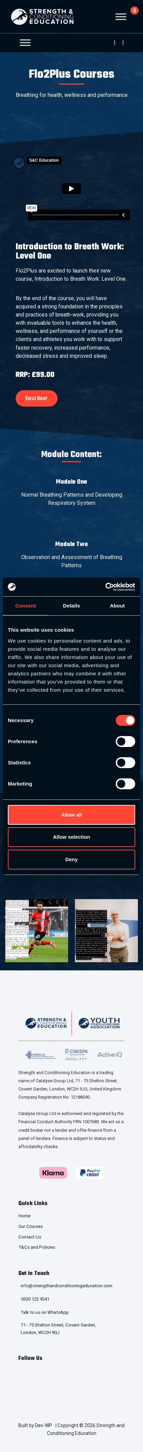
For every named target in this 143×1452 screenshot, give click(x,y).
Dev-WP (43, 1425)
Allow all (71, 815)
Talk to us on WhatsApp (45, 1312)
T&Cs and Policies (36, 1247)
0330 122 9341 (35, 1299)
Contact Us (29, 1237)
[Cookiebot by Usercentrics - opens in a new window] (105, 587)
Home (24, 1215)
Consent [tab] (25, 605)
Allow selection (71, 837)
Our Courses (30, 1226)
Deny (71, 859)
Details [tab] (71, 605)
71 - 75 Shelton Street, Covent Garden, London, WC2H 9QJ (58, 1328)
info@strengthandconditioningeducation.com (66, 1285)
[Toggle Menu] (120, 16)
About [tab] (117, 605)
